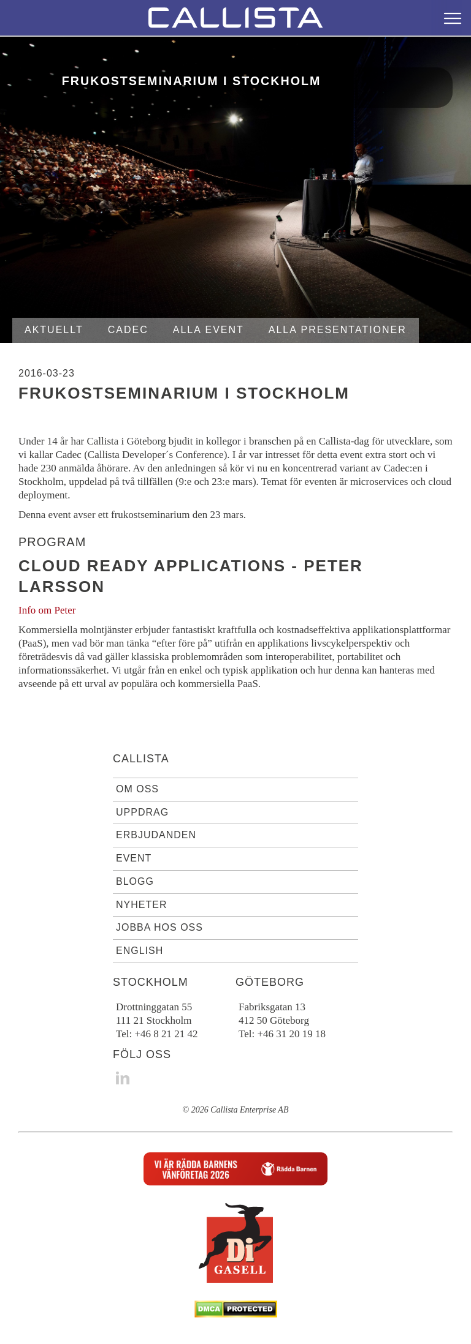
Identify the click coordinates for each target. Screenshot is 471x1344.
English (139, 950)
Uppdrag (142, 812)
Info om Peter (46, 610)
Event (133, 858)
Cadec (128, 330)
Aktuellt (54, 330)
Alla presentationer (338, 330)
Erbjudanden (156, 835)
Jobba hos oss (159, 927)
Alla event (208, 330)
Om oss (137, 789)
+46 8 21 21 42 (165, 1034)
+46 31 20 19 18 (291, 1034)
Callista (141, 759)
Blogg (135, 881)
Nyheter (141, 904)
